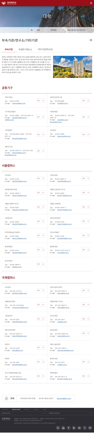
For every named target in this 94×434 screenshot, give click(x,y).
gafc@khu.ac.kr (62, 120)
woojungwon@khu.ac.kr (20, 308)
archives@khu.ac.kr (18, 103)
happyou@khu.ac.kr (64, 136)
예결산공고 (51, 410)
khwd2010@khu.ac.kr (64, 379)
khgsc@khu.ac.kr (56, 122)
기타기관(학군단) (45, 49)
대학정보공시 (37, 410)
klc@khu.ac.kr (17, 267)
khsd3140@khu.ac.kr (64, 195)
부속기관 (9, 49)
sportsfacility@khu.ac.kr (65, 350)
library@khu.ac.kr (10, 155)
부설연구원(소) (25, 49)
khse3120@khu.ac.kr (64, 224)
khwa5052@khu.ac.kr (19, 138)
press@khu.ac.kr (63, 253)
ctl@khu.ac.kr (9, 120)
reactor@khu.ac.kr (63, 336)
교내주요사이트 (6, 414)
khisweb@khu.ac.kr (18, 153)
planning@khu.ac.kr (64, 398)
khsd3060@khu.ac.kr (64, 238)
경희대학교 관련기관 (54, 414)
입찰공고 (64, 410)
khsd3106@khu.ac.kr (19, 195)
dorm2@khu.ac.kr (63, 308)
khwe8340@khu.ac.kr (19, 336)
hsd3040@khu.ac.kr (64, 181)
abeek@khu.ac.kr (63, 293)
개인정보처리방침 (21, 410)
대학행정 (53, 30)
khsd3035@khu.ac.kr (19, 118)
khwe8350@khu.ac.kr (19, 365)
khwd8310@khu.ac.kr (19, 293)
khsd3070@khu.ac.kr (19, 224)
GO (40, 101)
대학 (38, 30)
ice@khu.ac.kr (62, 322)
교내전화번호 (5, 410)
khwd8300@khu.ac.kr (19, 322)
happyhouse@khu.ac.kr (20, 210)
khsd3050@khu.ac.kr (19, 253)
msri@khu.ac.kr (62, 103)
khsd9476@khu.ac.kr (64, 210)
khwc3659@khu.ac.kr (19, 379)
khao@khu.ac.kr (17, 350)
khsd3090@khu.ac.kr (19, 181)
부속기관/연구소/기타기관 (76, 30)
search (85, 3)
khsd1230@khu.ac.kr (19, 238)
